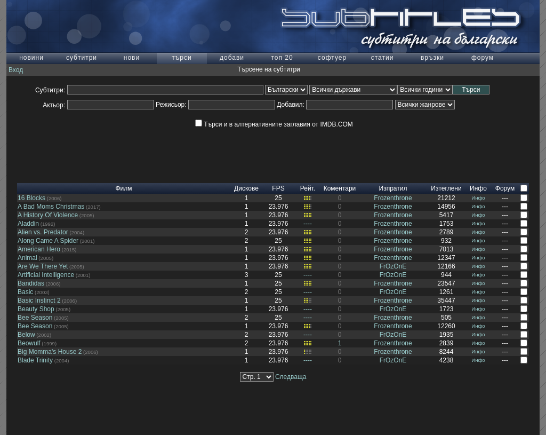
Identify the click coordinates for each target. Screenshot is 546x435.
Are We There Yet (43, 266)
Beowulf (29, 343)
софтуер (332, 57)
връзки (432, 57)
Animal (27, 258)
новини (31, 57)
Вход (16, 70)
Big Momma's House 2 (50, 351)
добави (232, 57)
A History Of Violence (48, 215)
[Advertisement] (273, 159)
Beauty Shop (36, 309)
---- (307, 223)
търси (181, 57)
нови (132, 57)
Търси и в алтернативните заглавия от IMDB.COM (273, 124)
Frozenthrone (393, 198)
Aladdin (28, 223)
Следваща (291, 377)
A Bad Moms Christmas (51, 206)
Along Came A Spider (48, 240)
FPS (278, 188)
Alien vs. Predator (43, 232)
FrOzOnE (393, 266)
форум (482, 57)
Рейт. (307, 188)
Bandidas (31, 283)
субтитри (81, 57)
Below (26, 334)
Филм (123, 188)
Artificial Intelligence (46, 275)
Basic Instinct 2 (39, 300)
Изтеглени (446, 188)
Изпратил (393, 188)
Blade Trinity (35, 360)
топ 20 (282, 57)
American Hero (39, 249)
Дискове (246, 188)
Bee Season (35, 317)
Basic (25, 292)
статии (382, 57)
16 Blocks (31, 198)
